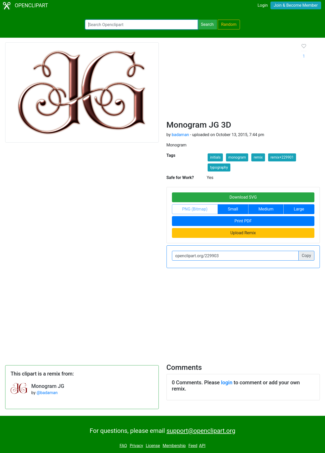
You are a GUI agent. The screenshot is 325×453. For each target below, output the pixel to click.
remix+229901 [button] (282, 157)
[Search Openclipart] (141, 24)
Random (229, 24)
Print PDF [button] (243, 220)
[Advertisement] (230, 81)
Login (263, 5)
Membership (174, 445)
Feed (193, 445)
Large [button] (299, 209)
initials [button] (215, 157)
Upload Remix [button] (243, 232)
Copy (306, 255)
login (226, 382)
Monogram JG (47, 386)
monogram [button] (237, 157)
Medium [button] (266, 209)
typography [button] (219, 167)
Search (207, 24)
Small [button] (233, 209)
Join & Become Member (296, 5)
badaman (180, 134)
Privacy (136, 445)
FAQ (123, 445)
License (153, 445)
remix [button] (258, 157)
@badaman (46, 392)
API (202, 445)
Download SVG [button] (243, 197)
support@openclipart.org (201, 430)
